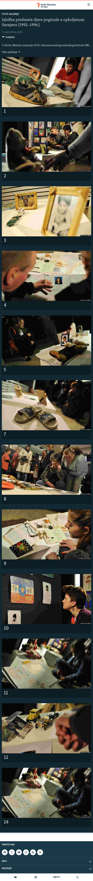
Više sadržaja (11, 52)
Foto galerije (10, 14)
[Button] (8, 38)
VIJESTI (56, 877)
